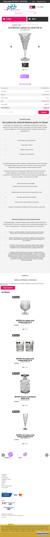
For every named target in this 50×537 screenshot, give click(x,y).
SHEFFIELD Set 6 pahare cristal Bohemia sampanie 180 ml (25, 436)
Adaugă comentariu (8, 288)
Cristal (19, 25)
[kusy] (5, 112)
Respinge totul (40, 533)
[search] (35, 13)
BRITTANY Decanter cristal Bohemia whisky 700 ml (25, 397)
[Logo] (12, 7)
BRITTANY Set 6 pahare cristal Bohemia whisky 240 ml (25, 359)
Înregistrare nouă (41, 1)
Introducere (14, 25)
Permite (47, 533)
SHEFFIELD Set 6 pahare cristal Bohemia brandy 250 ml (25, 321)
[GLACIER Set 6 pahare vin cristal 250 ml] (25, 46)
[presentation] (11, 46)
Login (33, 1)
